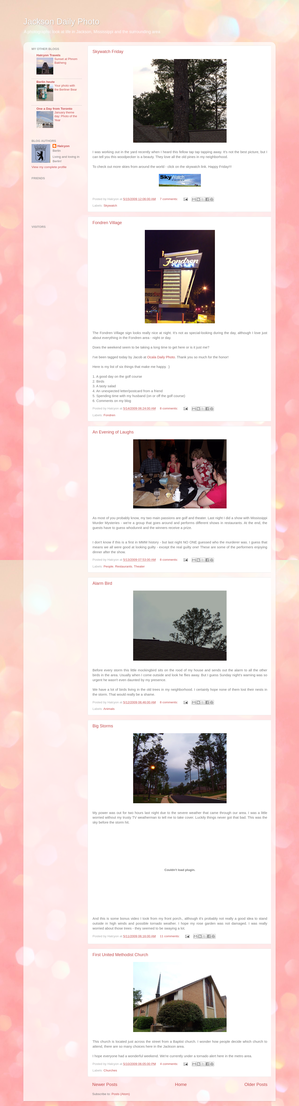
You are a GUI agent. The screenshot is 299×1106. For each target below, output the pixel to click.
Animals (109, 709)
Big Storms (103, 726)
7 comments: (169, 199)
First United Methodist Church (120, 954)
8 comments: (169, 408)
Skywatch (110, 205)
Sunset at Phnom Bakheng (65, 61)
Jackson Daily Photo (61, 21)
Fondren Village (107, 222)
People (108, 566)
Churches (110, 1070)
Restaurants (123, 566)
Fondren (109, 415)
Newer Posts (104, 1084)
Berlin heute (45, 82)
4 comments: (169, 1064)
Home (181, 1084)
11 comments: (170, 936)
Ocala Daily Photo (161, 357)
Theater (139, 566)
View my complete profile (49, 167)
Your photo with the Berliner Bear (65, 87)
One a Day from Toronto (54, 108)
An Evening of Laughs (113, 432)
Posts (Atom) (121, 1094)
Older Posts (255, 1084)
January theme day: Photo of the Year (65, 116)
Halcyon (63, 146)
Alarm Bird (102, 583)
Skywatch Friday (108, 51)
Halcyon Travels (48, 55)
